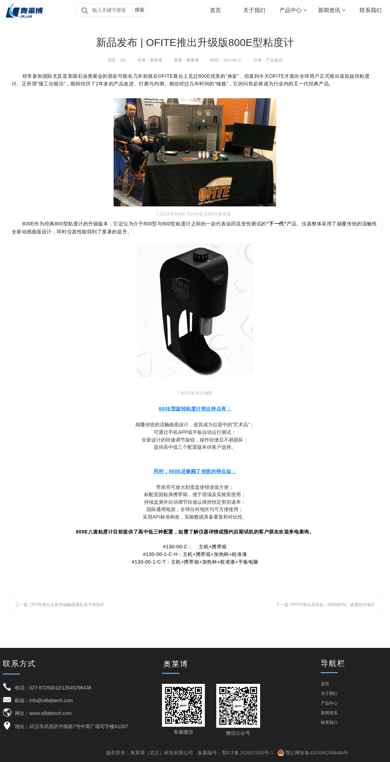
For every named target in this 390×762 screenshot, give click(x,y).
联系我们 (329, 722)
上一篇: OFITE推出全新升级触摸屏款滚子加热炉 (59, 604)
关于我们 (254, 10)
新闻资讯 (331, 10)
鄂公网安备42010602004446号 (313, 752)
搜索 (139, 10)
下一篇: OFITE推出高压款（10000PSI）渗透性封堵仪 (325, 604)
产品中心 (292, 10)
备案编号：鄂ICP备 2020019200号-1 (235, 752)
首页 (215, 10)
